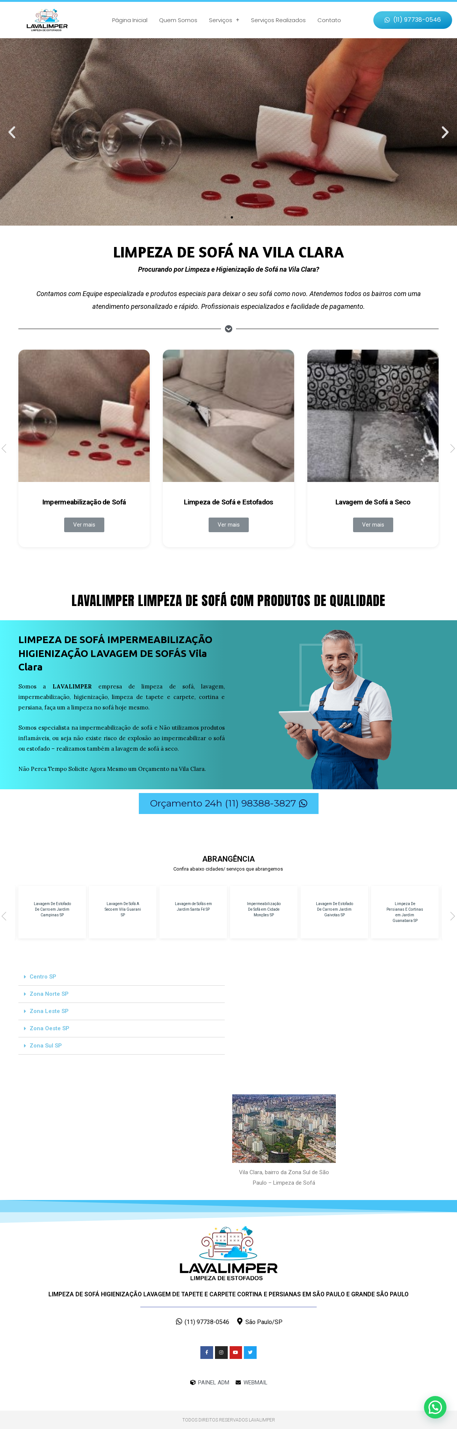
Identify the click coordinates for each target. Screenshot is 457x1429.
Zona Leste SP (49, 1011)
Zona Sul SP (46, 1045)
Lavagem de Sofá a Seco (372, 502)
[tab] (121, 977)
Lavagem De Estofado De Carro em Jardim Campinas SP (52, 909)
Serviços (224, 20)
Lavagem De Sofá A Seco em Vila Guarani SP (123, 909)
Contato (329, 20)
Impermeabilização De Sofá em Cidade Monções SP (264, 909)
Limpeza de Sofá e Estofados (228, 502)
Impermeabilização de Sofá (84, 502)
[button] (412, 20)
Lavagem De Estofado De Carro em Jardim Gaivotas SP (334, 909)
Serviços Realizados (278, 20)
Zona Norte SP (49, 994)
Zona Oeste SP (49, 1028)
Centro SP (43, 976)
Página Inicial (129, 20)
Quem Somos (178, 20)
